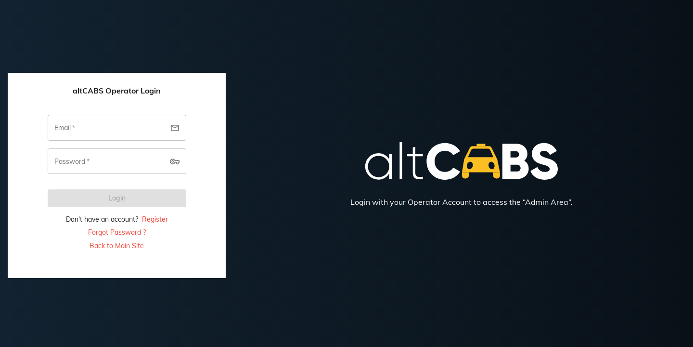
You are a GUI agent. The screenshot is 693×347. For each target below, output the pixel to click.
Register (155, 219)
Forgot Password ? (117, 232)
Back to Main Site (117, 245)
